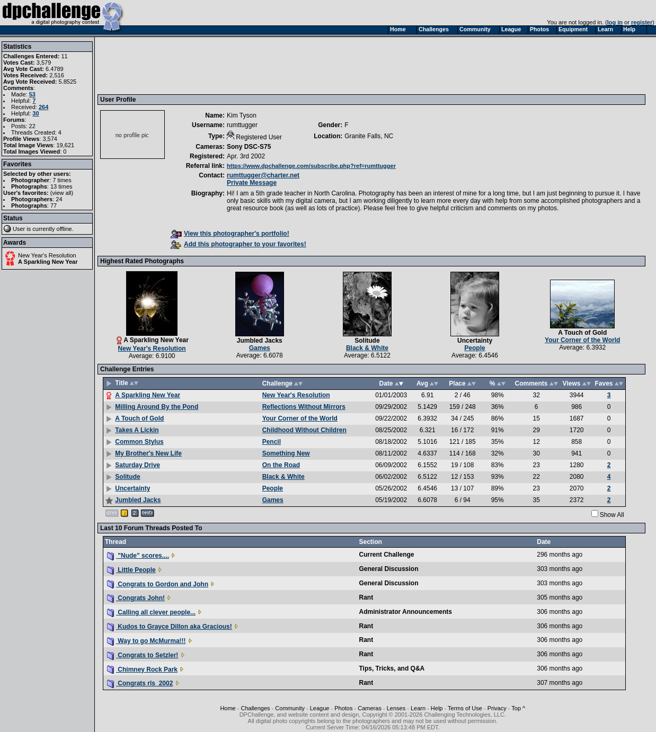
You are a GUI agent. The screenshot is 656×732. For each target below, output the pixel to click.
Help (437, 708)
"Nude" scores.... (138, 555)
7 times (61, 180)
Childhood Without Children (304, 430)
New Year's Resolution (47, 255)
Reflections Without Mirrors (303, 406)
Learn (418, 708)
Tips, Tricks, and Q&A (391, 668)
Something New (286, 453)
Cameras (370, 708)
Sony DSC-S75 (249, 146)
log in (615, 22)
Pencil (271, 441)
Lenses (396, 708)
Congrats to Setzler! (142, 655)
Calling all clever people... (151, 612)
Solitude (366, 340)
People (474, 348)
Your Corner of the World (582, 340)
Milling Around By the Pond (156, 406)
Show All (612, 515)
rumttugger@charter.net (263, 175)
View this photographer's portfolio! (230, 233)
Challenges (255, 708)
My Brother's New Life (148, 453)
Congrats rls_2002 (140, 683)
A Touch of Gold (582, 332)
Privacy (497, 708)
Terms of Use (465, 708)
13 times (61, 186)
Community (290, 708)
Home (227, 708)
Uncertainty (474, 340)
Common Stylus (139, 441)
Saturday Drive (137, 465)
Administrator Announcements (405, 611)
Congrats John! (136, 598)
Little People (131, 570)
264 (43, 107)
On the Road (281, 465)
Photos (343, 708)
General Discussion (388, 569)
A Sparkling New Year (48, 261)
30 (35, 113)
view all (62, 193)
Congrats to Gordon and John (157, 584)
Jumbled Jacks (259, 340)
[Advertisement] (293, 65)
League (320, 708)
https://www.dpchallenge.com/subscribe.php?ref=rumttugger (311, 166)
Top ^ (518, 708)
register (641, 22)
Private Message (252, 182)
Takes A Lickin (136, 430)
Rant (366, 597)
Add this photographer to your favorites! (238, 244)
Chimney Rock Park (142, 669)
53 (32, 94)
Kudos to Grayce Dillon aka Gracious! (169, 626)
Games (259, 348)
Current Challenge (386, 554)
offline (64, 229)
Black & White (367, 348)
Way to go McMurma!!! (146, 641)
